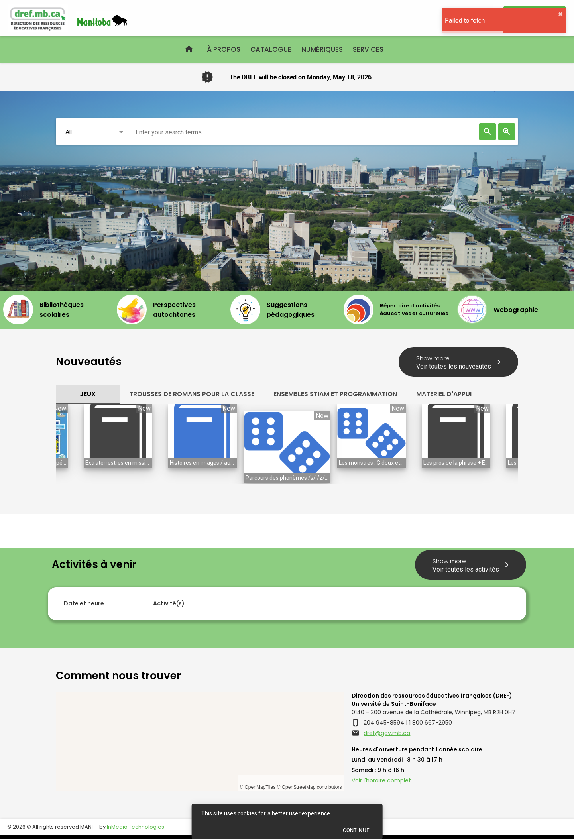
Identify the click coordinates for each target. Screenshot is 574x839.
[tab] (88, 394)
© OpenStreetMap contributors (309, 787)
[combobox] (307, 131)
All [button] (68, 132)
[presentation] (487, 131)
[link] (506, 131)
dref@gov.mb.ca (387, 733)
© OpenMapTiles (257, 787)
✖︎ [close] (560, 14)
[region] (200, 741)
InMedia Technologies (135, 827)
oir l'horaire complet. (383, 780)
